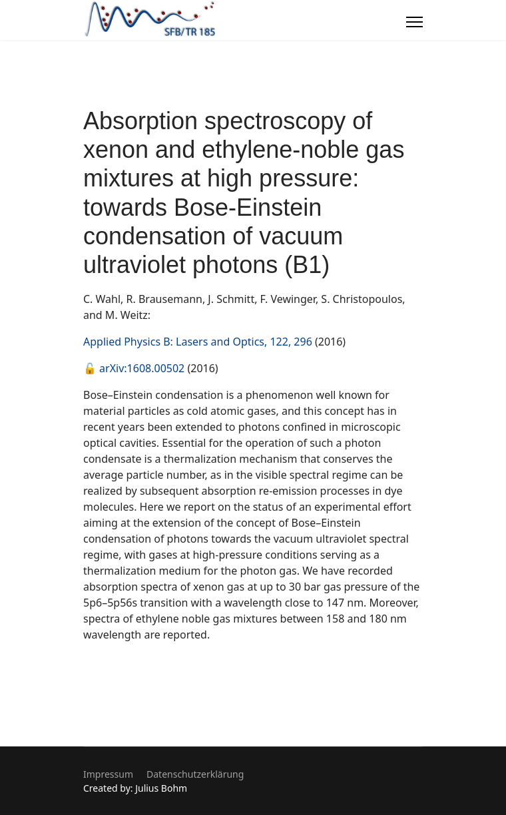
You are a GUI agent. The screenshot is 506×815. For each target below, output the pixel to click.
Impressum (108, 774)
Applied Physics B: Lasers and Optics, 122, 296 (197, 341)
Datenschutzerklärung (195, 774)
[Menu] (414, 22)
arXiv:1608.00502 (141, 368)
